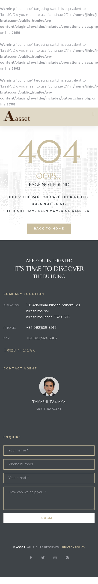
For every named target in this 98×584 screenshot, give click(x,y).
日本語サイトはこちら (19, 350)
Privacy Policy (73, 547)
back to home (49, 228)
